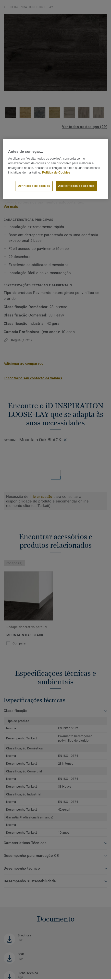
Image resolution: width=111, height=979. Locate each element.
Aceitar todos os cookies (76, 186)
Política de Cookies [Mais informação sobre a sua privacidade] (56, 172)
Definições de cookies (34, 186)
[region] (55, 169)
